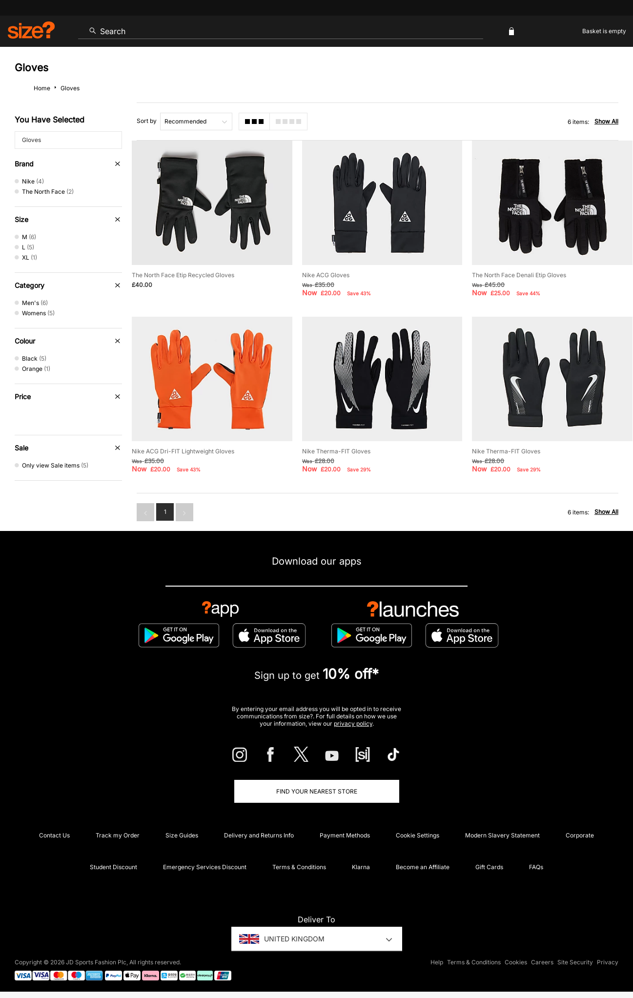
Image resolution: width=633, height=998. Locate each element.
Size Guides (181, 835)
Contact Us (54, 835)
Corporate (580, 835)
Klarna (361, 867)
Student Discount (113, 867)
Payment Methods (345, 835)
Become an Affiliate (422, 867)
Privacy (607, 962)
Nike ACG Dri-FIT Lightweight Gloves (183, 451)
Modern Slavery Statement (502, 835)
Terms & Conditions (299, 867)
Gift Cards (489, 867)
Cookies (516, 962)
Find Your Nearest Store (316, 791)
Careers (542, 962)
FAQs (536, 867)
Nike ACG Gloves (325, 275)
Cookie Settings (417, 835)
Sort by (147, 120)
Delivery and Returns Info (259, 835)
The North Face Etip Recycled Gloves (183, 275)
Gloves (31, 139)
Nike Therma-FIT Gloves (336, 451)
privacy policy (353, 723)
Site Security (575, 962)
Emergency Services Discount (204, 867)
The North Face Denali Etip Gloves (519, 275)
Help (436, 962)
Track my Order (118, 835)
